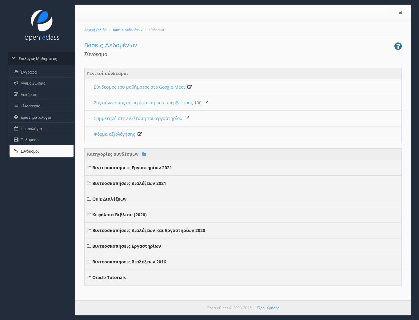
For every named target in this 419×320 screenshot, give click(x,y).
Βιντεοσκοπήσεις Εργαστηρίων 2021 (132, 167)
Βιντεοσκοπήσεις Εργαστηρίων (126, 246)
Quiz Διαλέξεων (109, 199)
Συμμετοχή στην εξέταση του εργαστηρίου (141, 118)
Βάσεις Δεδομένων (127, 30)
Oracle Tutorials (109, 277)
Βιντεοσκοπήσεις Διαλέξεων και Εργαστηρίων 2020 (148, 230)
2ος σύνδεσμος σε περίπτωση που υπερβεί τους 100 (151, 103)
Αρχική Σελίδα (95, 30)
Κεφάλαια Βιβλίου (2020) (119, 215)
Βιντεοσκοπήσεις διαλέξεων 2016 (129, 262)
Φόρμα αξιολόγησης (118, 134)
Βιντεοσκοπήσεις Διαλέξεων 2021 (129, 183)
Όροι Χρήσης (268, 307)
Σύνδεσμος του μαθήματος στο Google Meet (143, 87)
